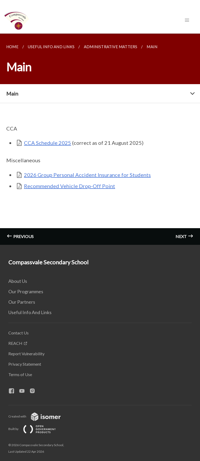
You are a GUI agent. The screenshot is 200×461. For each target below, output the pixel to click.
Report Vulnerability (26, 353)
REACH (15, 343)
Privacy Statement (24, 364)
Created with (38, 416)
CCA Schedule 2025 (47, 143)
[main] (100, 139)
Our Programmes (25, 291)
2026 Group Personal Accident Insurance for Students (87, 175)
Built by (36, 429)
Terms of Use (20, 374)
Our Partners (21, 302)
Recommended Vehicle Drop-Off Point (69, 186)
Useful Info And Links (30, 312)
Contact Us (18, 332)
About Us (17, 281)
